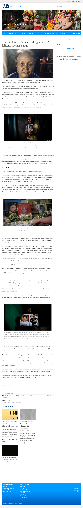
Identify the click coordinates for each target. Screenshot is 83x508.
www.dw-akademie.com (8, 488)
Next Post (18, 402)
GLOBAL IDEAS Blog (25, 489)
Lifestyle (38, 33)
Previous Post (6, 402)
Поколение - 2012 (24, 494)
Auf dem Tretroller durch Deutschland (25, 492)
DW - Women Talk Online (68, 48)
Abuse (11, 33)
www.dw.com (6, 486)
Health (30, 33)
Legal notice (77, 488)
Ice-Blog (22, 488)
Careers (24, 33)
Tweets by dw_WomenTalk (69, 39)
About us (63, 33)
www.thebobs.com (7, 491)
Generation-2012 (24, 497)
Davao (14, 395)
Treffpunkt (22, 486)
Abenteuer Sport (24, 496)
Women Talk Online (15, 24)
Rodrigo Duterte (5, 397)
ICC (31, 395)
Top (13, 402)
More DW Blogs (76, 1)
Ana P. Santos (8, 395)
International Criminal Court (39, 395)
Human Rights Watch (25, 395)
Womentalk (47, 33)
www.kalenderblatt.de (8, 489)
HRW (17, 395)
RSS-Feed (76, 490)
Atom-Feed (76, 492)
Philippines (49, 395)
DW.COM (68, 1)
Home (5, 33)
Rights (17, 33)
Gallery (55, 33)
